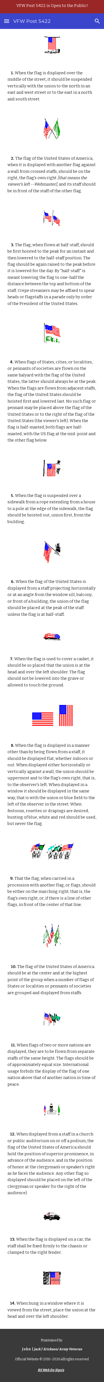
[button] (6, 21)
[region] (52, 6)
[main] (52, 86)
